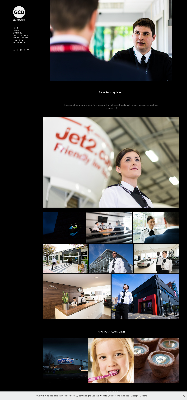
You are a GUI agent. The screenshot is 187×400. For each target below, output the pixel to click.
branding (17, 33)
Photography (19, 40)
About (16, 30)
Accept (134, 395)
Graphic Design (20, 35)
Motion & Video (20, 37)
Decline (143, 395)
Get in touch (19, 42)
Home (15, 28)
